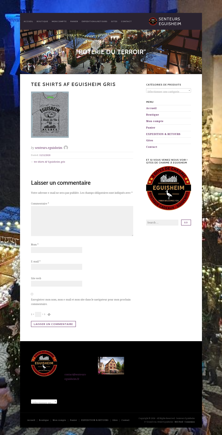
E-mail (36, 261)
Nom (35, 244)
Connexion (190, 422)
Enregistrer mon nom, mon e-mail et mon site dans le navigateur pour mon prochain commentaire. (81, 302)
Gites (114, 21)
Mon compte (59, 21)
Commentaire (40, 203)
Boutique (42, 21)
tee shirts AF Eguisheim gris (49, 162)
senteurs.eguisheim (48, 148)
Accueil (28, 21)
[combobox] (168, 90)
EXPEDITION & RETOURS (94, 21)
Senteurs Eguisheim (170, 21)
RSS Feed (179, 422)
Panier (74, 21)
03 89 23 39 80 (30, 10)
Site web (36, 278)
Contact (126, 21)
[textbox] (168, 91)
